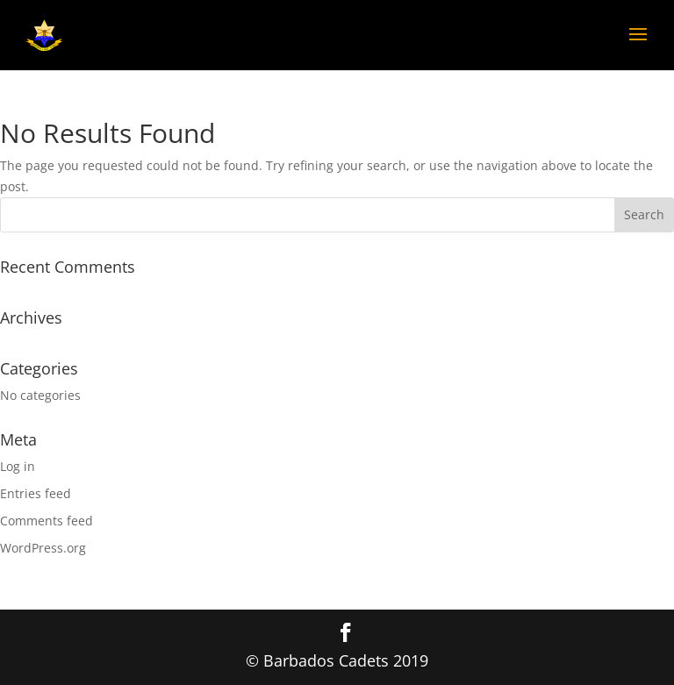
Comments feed (46, 520)
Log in (17, 466)
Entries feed (35, 493)
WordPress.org (43, 547)
